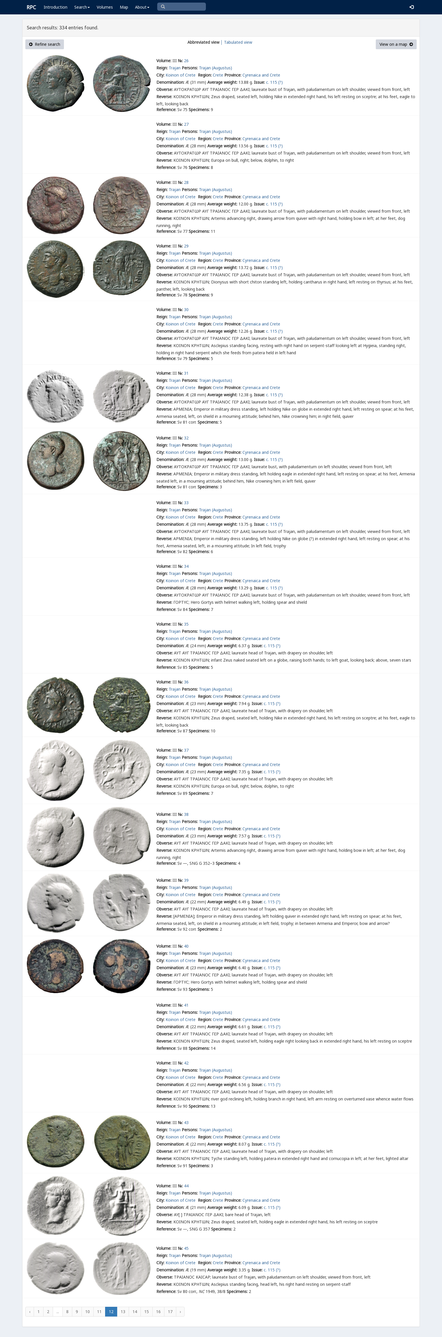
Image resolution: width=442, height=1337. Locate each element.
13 (123, 1311)
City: (160, 75)
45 (186, 1248)
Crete (218, 75)
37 (186, 750)
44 (186, 1186)
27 (186, 124)
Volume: (163, 60)
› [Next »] (180, 1311)
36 (186, 682)
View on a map (396, 44)
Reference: (166, 109)
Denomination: (170, 82)
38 (186, 814)
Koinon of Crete (181, 75)
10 (87, 1311)
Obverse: (164, 89)
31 (186, 373)
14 (134, 1311)
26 (186, 60)
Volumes (105, 7)
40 (186, 946)
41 (186, 1005)
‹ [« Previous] (29, 1311)
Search (82, 7)
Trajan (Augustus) (215, 68)
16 (158, 1311)
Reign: (162, 68)
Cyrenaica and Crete (261, 75)
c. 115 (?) (274, 82)
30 (186, 309)
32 (186, 438)
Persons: (190, 68)
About (142, 7)
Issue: (259, 82)
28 (186, 182)
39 (186, 880)
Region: (205, 75)
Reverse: (164, 96)
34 (186, 566)
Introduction (55, 7)
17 (170, 1311)
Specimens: (199, 109)
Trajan (175, 68)
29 (186, 246)
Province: (232, 75)
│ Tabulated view (236, 42)
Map (124, 7)
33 (186, 502)
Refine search (44, 44)
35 (186, 624)
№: (180, 60)
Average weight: (222, 82)
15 (146, 1311)
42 (186, 1063)
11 (99, 1311)
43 (186, 1122)
